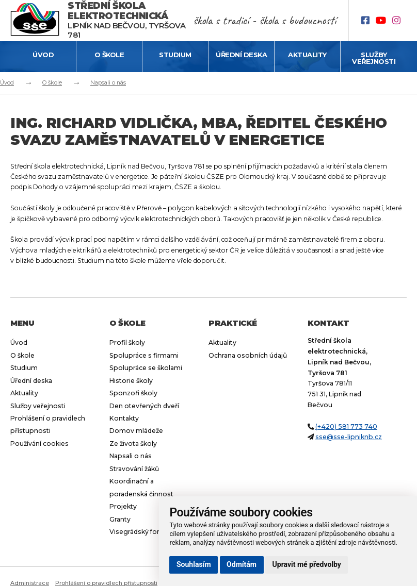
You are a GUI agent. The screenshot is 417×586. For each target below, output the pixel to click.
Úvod (43, 55)
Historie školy (131, 380)
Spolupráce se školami (145, 368)
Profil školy (127, 342)
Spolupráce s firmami (144, 355)
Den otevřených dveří (144, 406)
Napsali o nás (108, 82)
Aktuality (307, 55)
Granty (120, 519)
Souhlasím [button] (194, 564)
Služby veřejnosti (373, 58)
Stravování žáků (134, 469)
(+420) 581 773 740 (346, 426)
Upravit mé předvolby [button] (306, 564)
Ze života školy (133, 443)
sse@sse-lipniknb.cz (348, 437)
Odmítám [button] (241, 564)
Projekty (123, 506)
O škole (109, 55)
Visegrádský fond (137, 531)
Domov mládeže (136, 430)
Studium (175, 55)
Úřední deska (241, 55)
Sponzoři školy (133, 393)
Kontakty (124, 418)
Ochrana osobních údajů (247, 355)
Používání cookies (39, 443)
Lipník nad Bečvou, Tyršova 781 (126, 20)
